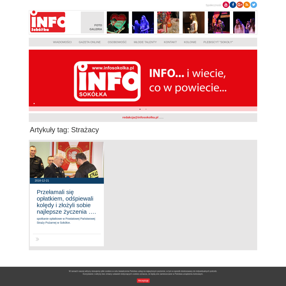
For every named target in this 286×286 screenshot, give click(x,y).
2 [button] (146, 109)
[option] (143, 80)
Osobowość (117, 42)
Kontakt (170, 42)
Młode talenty (145, 42)
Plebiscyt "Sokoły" (218, 42)
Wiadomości (62, 42)
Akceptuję (143, 280)
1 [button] (140, 109)
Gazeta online (90, 42)
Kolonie (190, 42)
